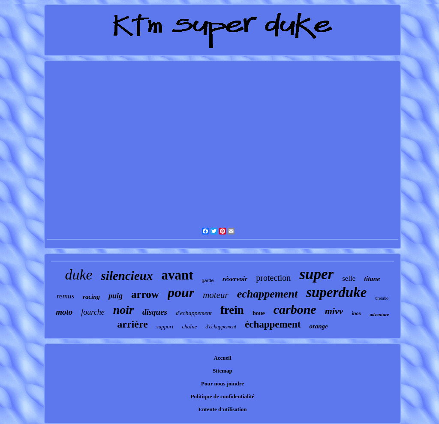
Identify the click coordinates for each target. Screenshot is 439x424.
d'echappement (194, 313)
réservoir (235, 279)
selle (348, 278)
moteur (216, 295)
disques (154, 311)
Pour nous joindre (222, 383)
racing (91, 296)
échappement (273, 324)
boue (259, 313)
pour (181, 292)
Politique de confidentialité (223, 396)
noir (123, 309)
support (165, 326)
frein (232, 310)
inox (356, 313)
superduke (336, 292)
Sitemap (222, 370)
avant (177, 275)
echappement (267, 294)
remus (65, 296)
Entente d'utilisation (222, 409)
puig (115, 296)
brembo (381, 298)
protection (273, 278)
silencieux (127, 276)
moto (64, 311)
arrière (132, 324)
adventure (379, 314)
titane (372, 279)
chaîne (189, 326)
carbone (295, 309)
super (316, 274)
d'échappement (220, 327)
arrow (145, 294)
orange (318, 326)
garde (207, 280)
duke (78, 275)
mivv (334, 311)
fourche (92, 312)
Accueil (222, 358)
